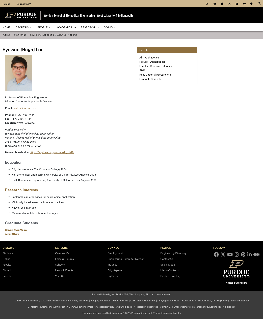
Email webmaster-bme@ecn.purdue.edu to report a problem (204, 306)
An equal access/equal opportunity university (65, 300)
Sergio (16, 230)
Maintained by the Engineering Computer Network (223, 300)
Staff (142, 70)
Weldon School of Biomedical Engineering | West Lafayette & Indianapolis (88, 15)
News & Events (64, 270)
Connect (114, 247)
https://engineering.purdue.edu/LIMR (52, 152)
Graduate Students (150, 79)
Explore (61, 247)
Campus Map (63, 253)
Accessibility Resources (146, 306)
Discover (9, 247)
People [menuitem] (44, 27)
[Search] (259, 4)
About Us (61, 35)
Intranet (112, 264)
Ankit (12, 234)
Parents (7, 276)
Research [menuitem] (90, 27)
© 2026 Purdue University (27, 300)
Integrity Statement (100, 300)
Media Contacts (169, 270)
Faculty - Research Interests (155, 66)
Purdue (6, 3)
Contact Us (166, 259)
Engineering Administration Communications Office (66, 306)
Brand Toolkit (189, 300)
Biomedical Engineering (42, 35)
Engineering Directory (173, 253)
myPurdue (114, 276)
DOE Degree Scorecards (142, 300)
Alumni (7, 270)
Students (8, 253)
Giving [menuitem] (110, 27)
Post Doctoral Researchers (155, 74)
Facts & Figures (64, 259)
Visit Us (59, 276)
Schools (60, 264)
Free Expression (120, 300)
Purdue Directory (170, 276)
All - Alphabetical (149, 57)
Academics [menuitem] (66, 27)
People (73, 35)
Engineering (24, 3)
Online (6, 259)
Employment (115, 253)
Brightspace (115, 270)
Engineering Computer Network (126, 259)
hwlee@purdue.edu (24, 108)
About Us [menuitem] (24, 27)
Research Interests (21, 190)
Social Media (167, 264)
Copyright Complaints (168, 300)
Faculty (7, 264)
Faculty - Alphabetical (152, 61)
